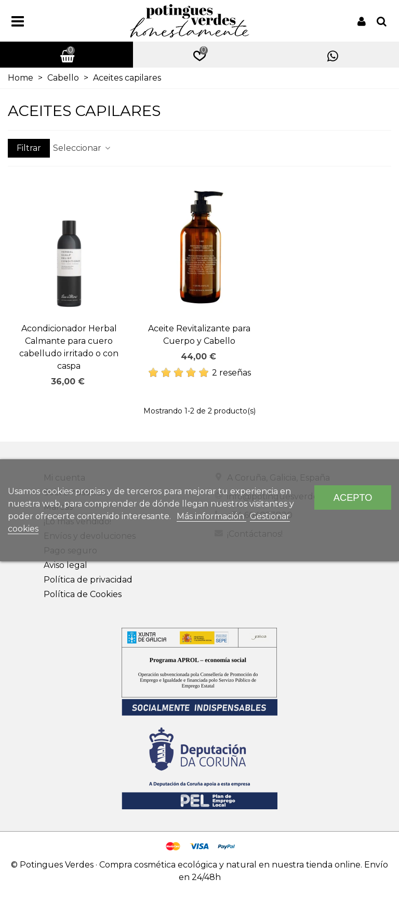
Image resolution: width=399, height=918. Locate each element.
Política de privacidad (88, 580)
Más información (211, 516)
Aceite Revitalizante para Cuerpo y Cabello (199, 335)
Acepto (353, 497)
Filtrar (29, 148)
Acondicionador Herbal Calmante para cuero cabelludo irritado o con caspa (68, 347)
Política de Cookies (83, 594)
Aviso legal (65, 565)
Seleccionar (82, 148)
